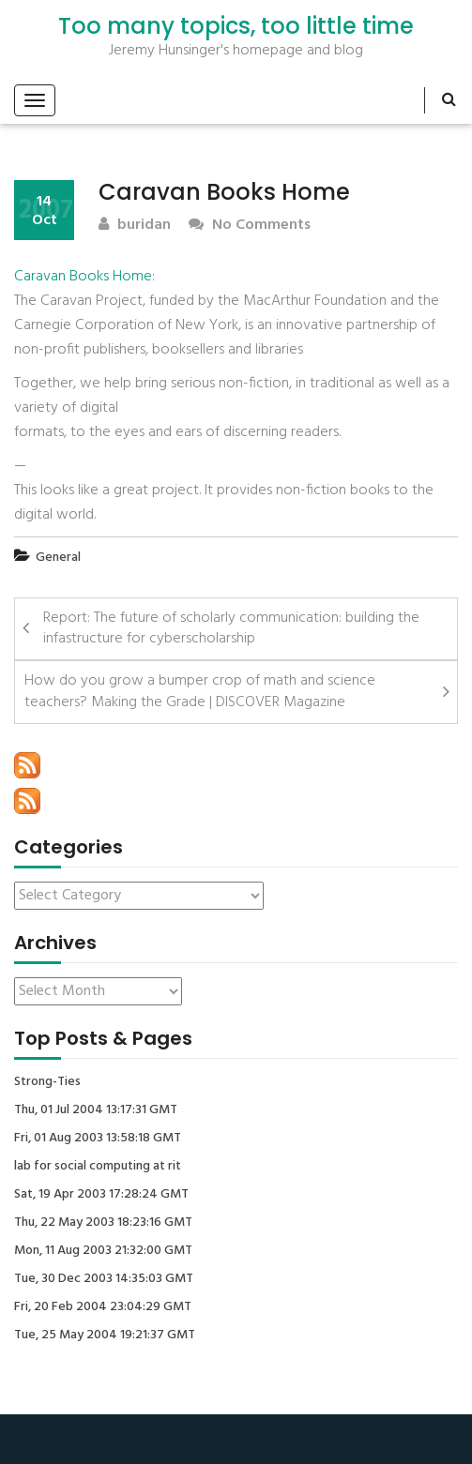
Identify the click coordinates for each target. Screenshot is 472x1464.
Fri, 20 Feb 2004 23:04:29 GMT (102, 1307)
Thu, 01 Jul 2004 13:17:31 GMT (95, 1110)
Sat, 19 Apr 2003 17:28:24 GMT (101, 1194)
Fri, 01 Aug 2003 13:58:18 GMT (97, 1138)
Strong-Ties (47, 1082)
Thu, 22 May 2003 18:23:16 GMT (103, 1223)
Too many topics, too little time (236, 26)
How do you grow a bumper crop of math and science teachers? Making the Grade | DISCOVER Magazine (199, 692)
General (58, 557)
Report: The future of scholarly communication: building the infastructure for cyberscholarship (231, 629)
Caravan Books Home (83, 276)
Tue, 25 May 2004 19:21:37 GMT (104, 1335)
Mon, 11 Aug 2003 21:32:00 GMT (103, 1251)
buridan (135, 225)
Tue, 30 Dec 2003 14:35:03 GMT (103, 1279)
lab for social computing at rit (97, 1166)
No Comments (250, 225)
